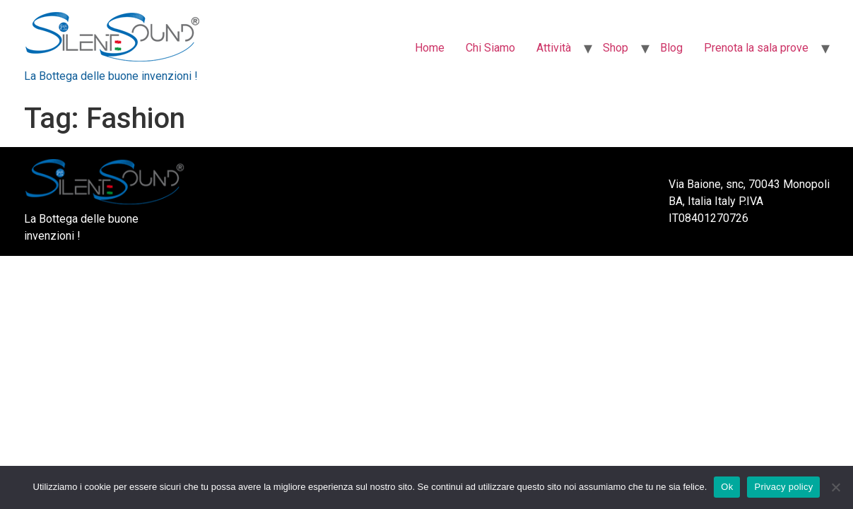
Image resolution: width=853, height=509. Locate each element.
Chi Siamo (490, 47)
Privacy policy (783, 486)
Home (430, 47)
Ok (727, 486)
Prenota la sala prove (756, 47)
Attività (553, 47)
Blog (671, 47)
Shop (615, 47)
